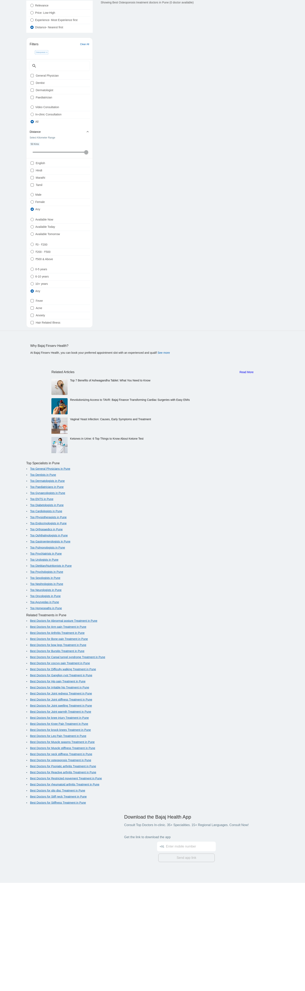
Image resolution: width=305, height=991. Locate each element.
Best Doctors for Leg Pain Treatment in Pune (58, 845)
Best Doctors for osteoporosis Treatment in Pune (60, 869)
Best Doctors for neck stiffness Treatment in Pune (61, 863)
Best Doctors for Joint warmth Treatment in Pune (60, 821)
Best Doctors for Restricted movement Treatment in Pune (66, 887)
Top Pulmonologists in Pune (47, 657)
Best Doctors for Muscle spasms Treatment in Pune (62, 851)
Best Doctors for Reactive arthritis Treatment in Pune (63, 881)
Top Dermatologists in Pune (47, 590)
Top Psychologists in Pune (46, 681)
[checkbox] (32, 97)
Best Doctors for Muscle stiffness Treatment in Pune (62, 857)
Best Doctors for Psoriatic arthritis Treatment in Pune (63, 875)
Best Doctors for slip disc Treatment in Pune (57, 899)
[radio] (32, 15)
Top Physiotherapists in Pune (48, 626)
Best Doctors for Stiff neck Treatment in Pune (58, 906)
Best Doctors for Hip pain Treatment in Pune (58, 790)
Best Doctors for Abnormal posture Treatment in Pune (63, 730)
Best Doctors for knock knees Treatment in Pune (60, 839)
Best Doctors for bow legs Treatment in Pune (58, 754)
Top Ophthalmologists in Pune (49, 644)
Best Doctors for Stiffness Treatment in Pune (58, 912)
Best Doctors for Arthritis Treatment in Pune (57, 742)
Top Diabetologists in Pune (47, 614)
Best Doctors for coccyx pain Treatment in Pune (60, 772)
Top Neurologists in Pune (46, 699)
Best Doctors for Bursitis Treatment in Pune (57, 760)
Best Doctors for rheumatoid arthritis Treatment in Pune (64, 893)
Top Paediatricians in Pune (47, 596)
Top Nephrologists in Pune (46, 693)
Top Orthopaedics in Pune (46, 638)
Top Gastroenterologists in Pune (50, 650)
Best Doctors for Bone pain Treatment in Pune (59, 748)
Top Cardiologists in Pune (46, 620)
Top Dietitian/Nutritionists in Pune (51, 675)
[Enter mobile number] (191, 952)
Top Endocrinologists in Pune (48, 632)
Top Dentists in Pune (43, 584)
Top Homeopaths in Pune (46, 717)
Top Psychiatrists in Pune (46, 663)
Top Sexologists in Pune (45, 687)
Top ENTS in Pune (41, 608)
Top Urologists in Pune (44, 669)
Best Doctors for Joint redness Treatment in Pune (61, 802)
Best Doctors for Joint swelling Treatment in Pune (61, 815)
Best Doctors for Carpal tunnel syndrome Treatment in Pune (67, 766)
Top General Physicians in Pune (50, 578)
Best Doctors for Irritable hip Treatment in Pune (59, 796)
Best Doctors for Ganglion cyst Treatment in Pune (61, 784)
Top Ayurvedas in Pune (44, 711)
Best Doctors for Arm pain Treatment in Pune (58, 736)
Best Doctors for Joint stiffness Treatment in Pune (61, 809)
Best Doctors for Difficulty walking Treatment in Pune (63, 778)
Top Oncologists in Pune (45, 705)
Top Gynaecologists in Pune (47, 602)
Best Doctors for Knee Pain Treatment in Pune (59, 833)
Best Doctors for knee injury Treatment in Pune (59, 827)
